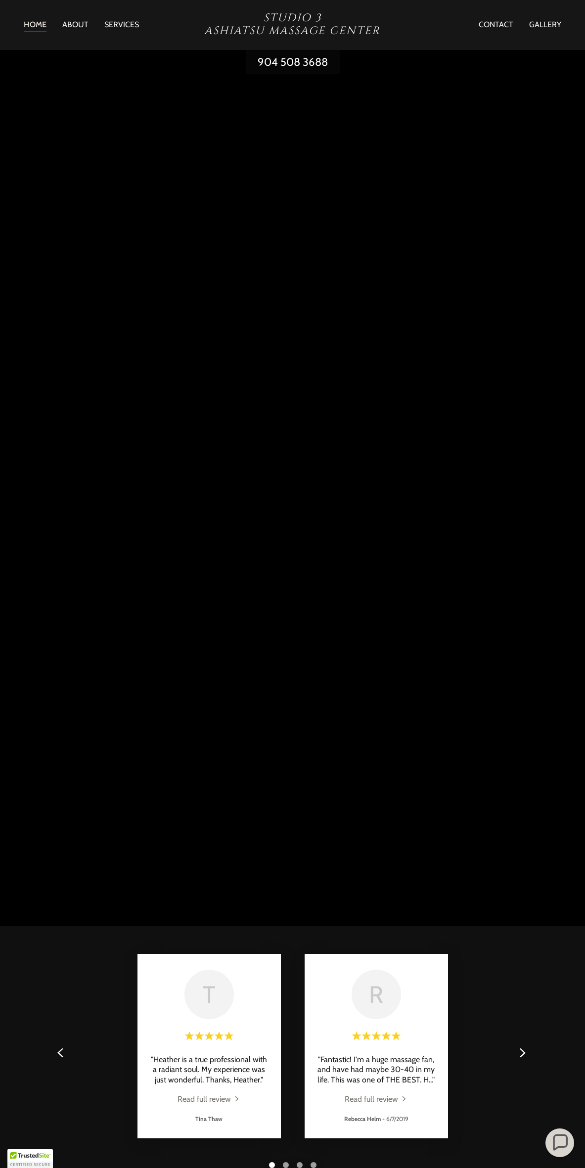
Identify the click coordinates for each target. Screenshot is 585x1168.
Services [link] (121, 24)
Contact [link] (496, 24)
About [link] (75, 24)
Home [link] (35, 24)
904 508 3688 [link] (293, 62)
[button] (559, 1142)
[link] (292, 31)
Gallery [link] (545, 24)
